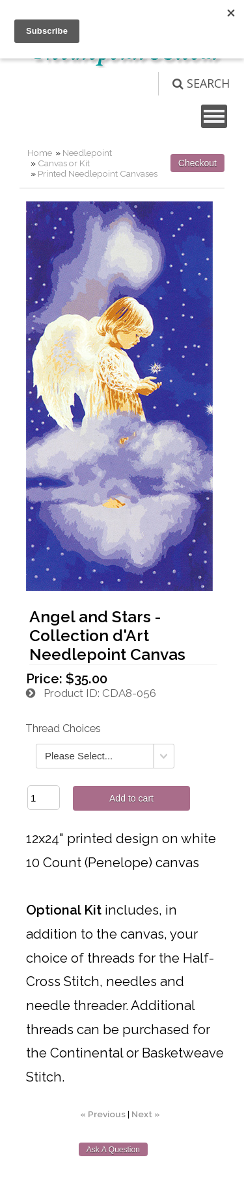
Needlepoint (87, 152)
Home (39, 152)
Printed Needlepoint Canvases (97, 173)
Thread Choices (63, 728)
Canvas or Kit (64, 163)
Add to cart (131, 798)
